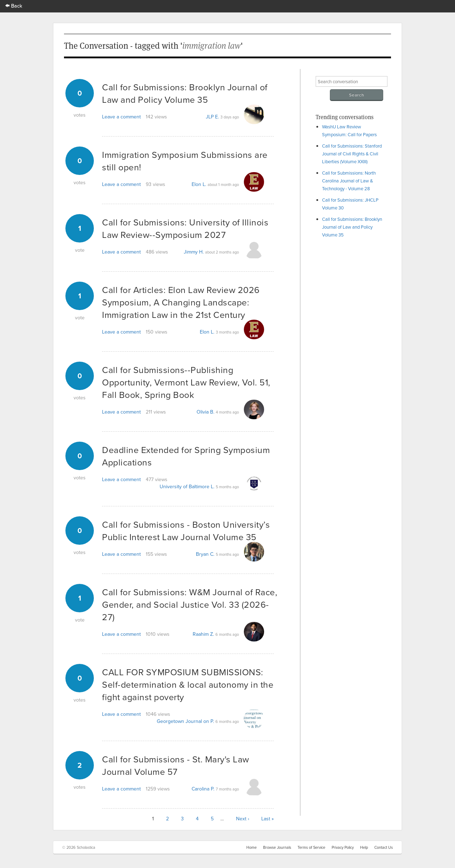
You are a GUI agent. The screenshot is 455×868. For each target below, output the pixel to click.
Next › (242, 818)
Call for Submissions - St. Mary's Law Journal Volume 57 (175, 765)
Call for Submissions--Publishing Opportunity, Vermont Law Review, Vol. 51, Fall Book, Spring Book (186, 382)
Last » (267, 818)
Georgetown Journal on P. (185, 721)
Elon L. (199, 184)
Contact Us (383, 847)
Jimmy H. (194, 251)
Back (13, 5)
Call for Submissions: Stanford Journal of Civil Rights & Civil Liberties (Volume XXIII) (352, 154)
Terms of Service (311, 847)
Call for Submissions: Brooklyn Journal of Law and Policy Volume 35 (352, 227)
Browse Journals (277, 847)
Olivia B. (205, 411)
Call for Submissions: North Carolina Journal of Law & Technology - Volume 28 (349, 181)
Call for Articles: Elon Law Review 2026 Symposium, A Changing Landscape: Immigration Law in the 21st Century (181, 302)
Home (251, 847)
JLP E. (212, 116)
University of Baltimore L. (187, 486)
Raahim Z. (203, 634)
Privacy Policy (343, 847)
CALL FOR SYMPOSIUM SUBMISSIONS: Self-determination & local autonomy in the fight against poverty (187, 684)
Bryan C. (205, 554)
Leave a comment (121, 116)
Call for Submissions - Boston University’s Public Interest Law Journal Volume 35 (186, 530)
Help (364, 847)
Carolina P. (203, 788)
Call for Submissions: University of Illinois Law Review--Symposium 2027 (185, 228)
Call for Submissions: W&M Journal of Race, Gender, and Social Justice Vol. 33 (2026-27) (189, 604)
